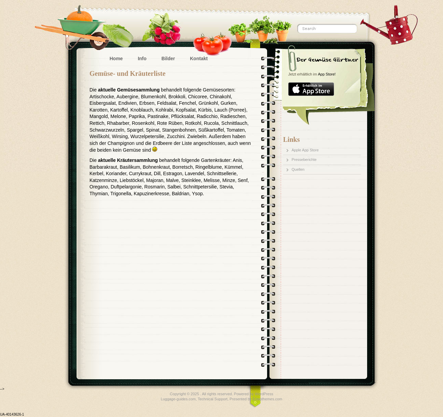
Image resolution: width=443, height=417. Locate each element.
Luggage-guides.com (178, 399)
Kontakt (199, 58)
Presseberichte (304, 159)
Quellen (298, 169)
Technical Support (212, 399)
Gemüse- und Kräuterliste (127, 73)
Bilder (168, 58)
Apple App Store (305, 150)
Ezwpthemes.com (267, 399)
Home (116, 58)
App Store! (326, 74)
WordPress (264, 394)
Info (142, 58)
